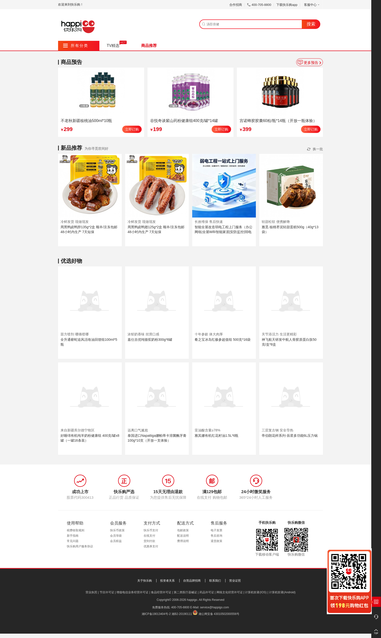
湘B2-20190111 (182, 614)
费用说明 (183, 541)
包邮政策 (183, 530)
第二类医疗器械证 (185, 592)
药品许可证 (206, 592)
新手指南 (72, 535)
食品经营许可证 (161, 592)
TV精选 (113, 46)
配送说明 (183, 535)
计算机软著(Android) (282, 592)
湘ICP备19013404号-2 (156, 614)
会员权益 (116, 541)
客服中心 (312, 5)
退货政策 (216, 541)
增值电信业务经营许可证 (132, 592)
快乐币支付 (151, 530)
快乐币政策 (117, 530)
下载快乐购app (286, 5)
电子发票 (216, 530)
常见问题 (72, 541)
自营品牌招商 (192, 580)
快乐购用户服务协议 (80, 546)
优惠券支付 (151, 546)
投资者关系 (167, 580)
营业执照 (91, 592)
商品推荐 (149, 46)
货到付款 (149, 541)
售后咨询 (216, 535)
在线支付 (149, 535)
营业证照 (235, 580)
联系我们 (215, 580)
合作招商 (235, 5)
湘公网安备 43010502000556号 (219, 614)
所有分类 (75, 46)
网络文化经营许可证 (229, 592)
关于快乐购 (144, 580)
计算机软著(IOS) (256, 592)
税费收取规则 (75, 530)
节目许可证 (107, 592)
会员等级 (116, 535)
